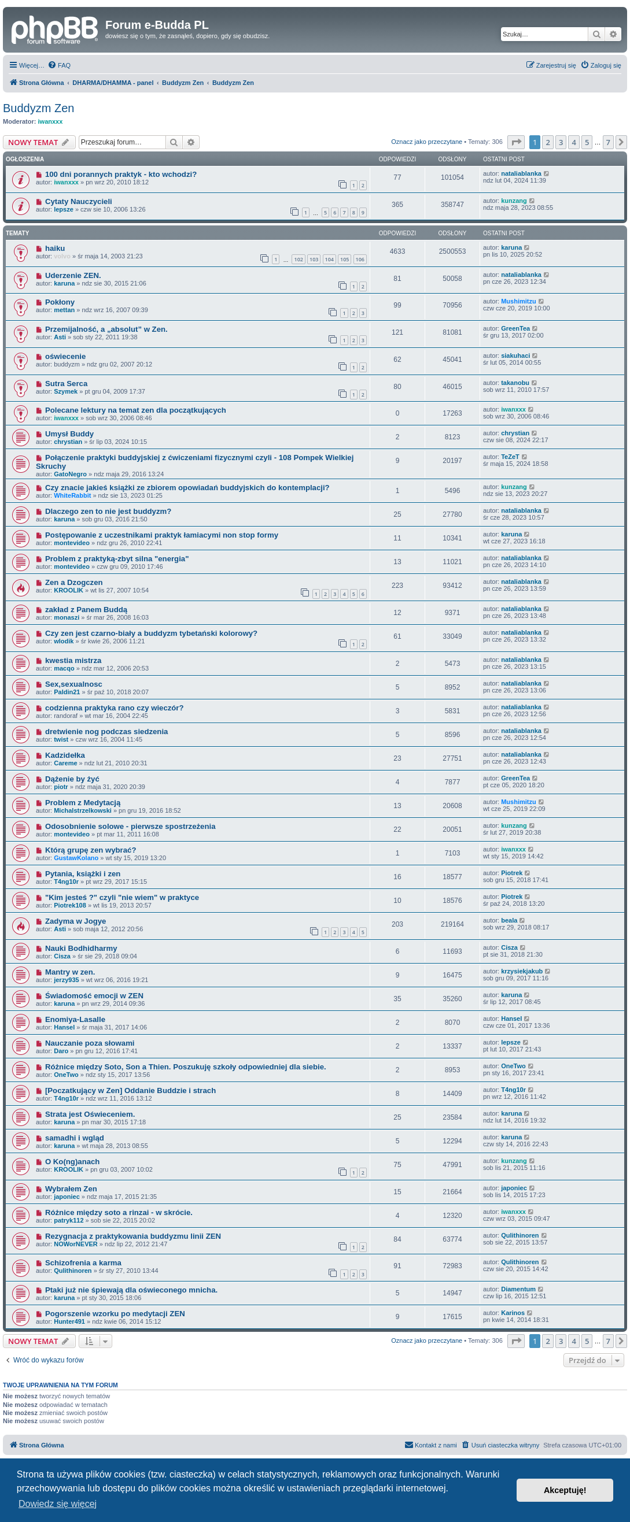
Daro (61, 1050)
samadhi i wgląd (74, 1138)
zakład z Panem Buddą (86, 609)
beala (509, 920)
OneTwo (66, 1074)
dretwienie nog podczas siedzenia (106, 731)
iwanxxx (50, 121)
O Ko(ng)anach (72, 1161)
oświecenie (65, 356)
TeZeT (510, 456)
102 (298, 259)
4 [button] (574, 142)
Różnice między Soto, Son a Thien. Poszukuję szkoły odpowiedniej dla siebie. (185, 1066)
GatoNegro (70, 474)
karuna (511, 247)
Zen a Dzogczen (74, 582)
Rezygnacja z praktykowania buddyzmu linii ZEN (133, 1236)
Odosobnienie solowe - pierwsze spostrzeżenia (130, 826)
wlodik (63, 641)
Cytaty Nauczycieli (78, 201)
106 (360, 259)
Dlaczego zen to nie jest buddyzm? (108, 511)
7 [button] (608, 142)
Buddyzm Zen (38, 108)
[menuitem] (59, 65)
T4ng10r (66, 881)
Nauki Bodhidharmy (81, 948)
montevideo (72, 542)
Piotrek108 (70, 905)
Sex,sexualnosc (73, 684)
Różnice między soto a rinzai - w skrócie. (119, 1212)
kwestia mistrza (73, 660)
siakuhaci (515, 355)
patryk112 (68, 1220)
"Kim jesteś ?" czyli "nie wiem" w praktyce (122, 897)
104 (329, 259)
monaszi (66, 617)
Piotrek (511, 872)
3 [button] (561, 142)
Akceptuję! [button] (565, 1490)
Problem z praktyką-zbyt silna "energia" (117, 558)
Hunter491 (69, 1321)
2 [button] (548, 142)
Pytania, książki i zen (82, 873)
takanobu (515, 382)
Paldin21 (67, 691)
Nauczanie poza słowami (90, 1043)
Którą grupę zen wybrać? (91, 850)
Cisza (62, 956)
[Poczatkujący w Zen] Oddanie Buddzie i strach (130, 1090)
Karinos (513, 1312)
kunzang (514, 200)
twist (61, 739)
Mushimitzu (518, 301)
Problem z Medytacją (82, 802)
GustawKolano (76, 857)
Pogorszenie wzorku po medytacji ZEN (115, 1313)
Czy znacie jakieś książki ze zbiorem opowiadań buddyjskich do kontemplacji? (187, 487)
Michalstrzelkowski (83, 810)
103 (314, 259)
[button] (516, 142)
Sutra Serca (66, 383)
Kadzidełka (65, 755)
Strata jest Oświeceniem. (90, 1114)
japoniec (67, 1196)
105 (344, 259)
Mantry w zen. (70, 972)
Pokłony (60, 302)
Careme (65, 763)
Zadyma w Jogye (75, 921)
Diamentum (518, 1289)
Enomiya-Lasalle (75, 1019)
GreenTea (515, 328)
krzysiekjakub (522, 971)
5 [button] (587, 142)
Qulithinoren (520, 1235)
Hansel (64, 1027)
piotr (61, 786)
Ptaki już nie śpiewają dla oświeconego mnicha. (131, 1290)
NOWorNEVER (76, 1243)
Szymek (66, 391)
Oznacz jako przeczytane (426, 141)
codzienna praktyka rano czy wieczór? (114, 707)
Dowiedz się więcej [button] (58, 1504)
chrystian (68, 441)
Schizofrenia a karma (83, 1262)
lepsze (63, 209)
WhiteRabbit (72, 495)
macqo (64, 668)
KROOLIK (68, 590)
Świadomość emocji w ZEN (94, 995)
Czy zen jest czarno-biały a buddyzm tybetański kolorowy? (151, 633)
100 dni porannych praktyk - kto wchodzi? (121, 174)
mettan (64, 309)
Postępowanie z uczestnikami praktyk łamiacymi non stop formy (161, 535)
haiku (55, 248)
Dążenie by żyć (72, 779)
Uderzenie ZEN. (73, 275)
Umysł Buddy (69, 433)
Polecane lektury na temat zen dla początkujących (135, 410)
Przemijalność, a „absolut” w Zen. (106, 329)
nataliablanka (521, 173)
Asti (60, 337)
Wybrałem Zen (71, 1188)
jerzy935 (66, 979)
